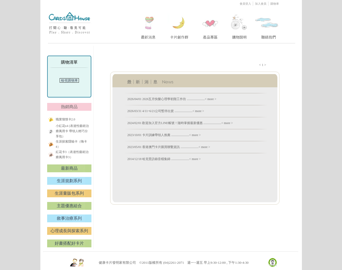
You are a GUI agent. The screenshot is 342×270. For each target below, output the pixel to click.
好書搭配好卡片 (69, 243)
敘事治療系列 (69, 218)
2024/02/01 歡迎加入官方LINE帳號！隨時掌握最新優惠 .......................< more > (180, 123)
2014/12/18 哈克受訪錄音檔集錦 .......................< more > (164, 159)
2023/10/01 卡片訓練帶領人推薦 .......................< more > (164, 135)
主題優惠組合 (69, 206)
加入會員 (260, 3)
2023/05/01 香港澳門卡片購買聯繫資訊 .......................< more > (168, 147)
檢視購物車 (69, 80)
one (147, 24)
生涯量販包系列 (69, 193)
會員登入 (246, 3)
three (211, 24)
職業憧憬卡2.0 (65, 119)
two (179, 24)
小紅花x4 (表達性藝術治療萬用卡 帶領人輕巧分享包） (72, 131)
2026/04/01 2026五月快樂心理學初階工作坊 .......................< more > (171, 99)
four (239, 24)
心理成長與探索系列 (69, 231)
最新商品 (69, 168)
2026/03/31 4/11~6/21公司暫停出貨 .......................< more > (165, 111)
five (267, 24)
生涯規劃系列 (69, 181)
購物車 (274, 3)
